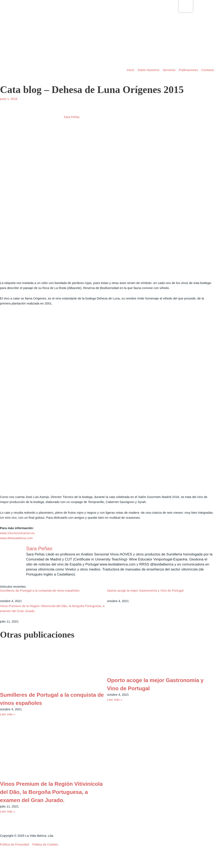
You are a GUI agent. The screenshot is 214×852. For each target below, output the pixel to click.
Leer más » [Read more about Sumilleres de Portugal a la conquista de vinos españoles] (8, 714)
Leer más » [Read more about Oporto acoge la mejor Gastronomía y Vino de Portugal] (115, 700)
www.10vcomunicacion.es (18, 533)
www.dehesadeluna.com (17, 538)
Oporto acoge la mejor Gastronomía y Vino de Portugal (145, 591)
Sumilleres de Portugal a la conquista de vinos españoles (39, 591)
